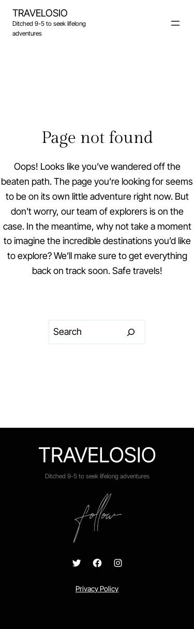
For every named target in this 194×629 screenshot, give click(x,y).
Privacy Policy (97, 588)
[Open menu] (175, 23)
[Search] (131, 332)
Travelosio (40, 13)
